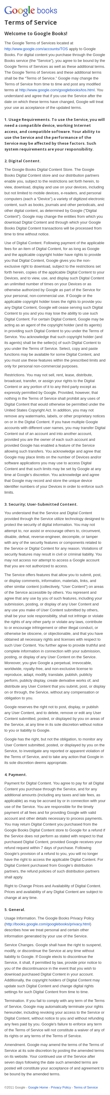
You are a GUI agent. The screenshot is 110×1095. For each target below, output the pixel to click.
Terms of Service (86, 1087)
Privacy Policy (61, 1087)
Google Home (38, 1087)
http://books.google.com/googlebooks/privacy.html (48, 924)
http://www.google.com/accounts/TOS (36, 49)
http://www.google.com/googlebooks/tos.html (57, 90)
